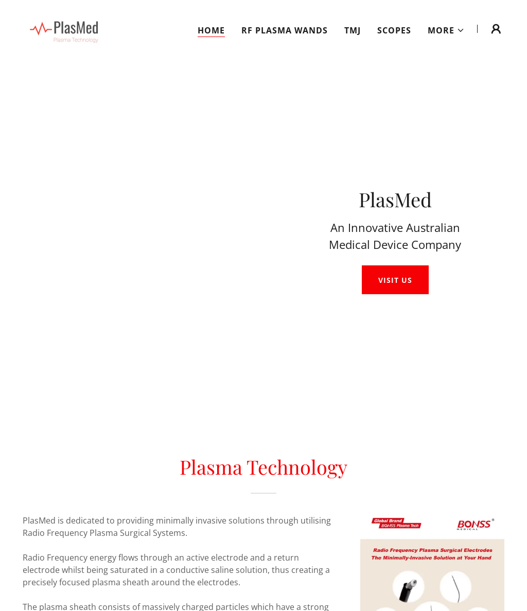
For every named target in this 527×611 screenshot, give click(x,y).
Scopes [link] (394, 30)
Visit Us (395, 280)
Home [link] (211, 30)
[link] (63, 27)
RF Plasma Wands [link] (284, 30)
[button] (446, 30)
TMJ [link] (352, 30)
